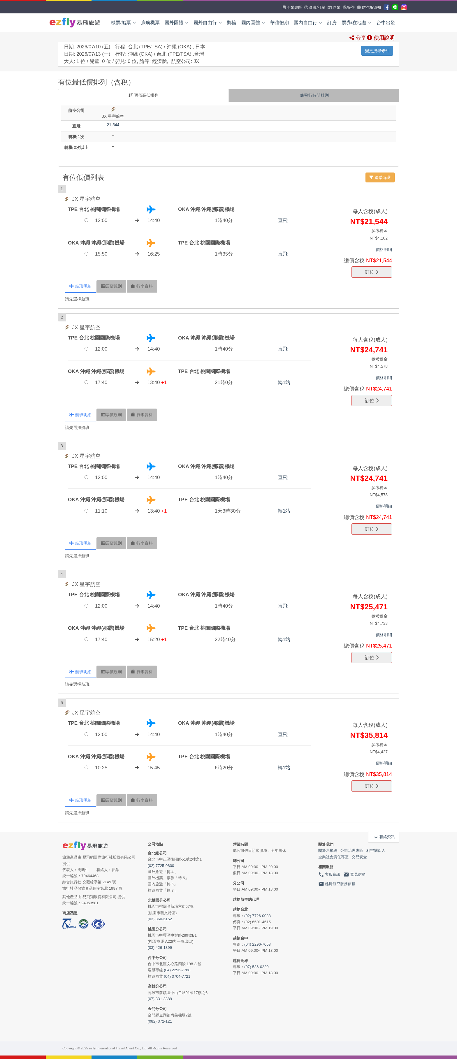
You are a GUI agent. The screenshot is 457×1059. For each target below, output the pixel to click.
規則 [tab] (111, 286)
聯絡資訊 (383, 836)
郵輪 (231, 22)
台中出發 (386, 22)
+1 (164, 382)
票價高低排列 (143, 95)
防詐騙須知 (369, 7)
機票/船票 (123, 22)
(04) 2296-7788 (177, 970)
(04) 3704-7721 (177, 976)
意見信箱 (354, 874)
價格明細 (384, 249)
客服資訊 (329, 874)
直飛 (283, 220)
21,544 (113, 124)
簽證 (349, 7)
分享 (357, 38)
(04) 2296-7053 (257, 944)
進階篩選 (380, 177)
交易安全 (359, 857)
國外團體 (177, 22)
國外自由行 (208, 22)
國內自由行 (308, 22)
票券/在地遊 (356, 22)
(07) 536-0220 (256, 967)
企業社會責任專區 (333, 857)
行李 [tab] (142, 286)
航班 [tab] (80, 286)
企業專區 (292, 7)
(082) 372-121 (160, 1021)
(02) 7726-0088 (257, 916)
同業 (334, 7)
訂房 (332, 22)
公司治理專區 (351, 850)
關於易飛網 (327, 850)
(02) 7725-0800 (161, 865)
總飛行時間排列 (314, 95)
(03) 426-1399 (160, 947)
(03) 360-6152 (160, 919)
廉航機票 (150, 22)
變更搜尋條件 (377, 50)
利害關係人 (375, 850)
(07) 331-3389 (160, 999)
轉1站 (284, 382)
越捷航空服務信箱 (337, 884)
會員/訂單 (314, 7)
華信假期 (279, 22)
